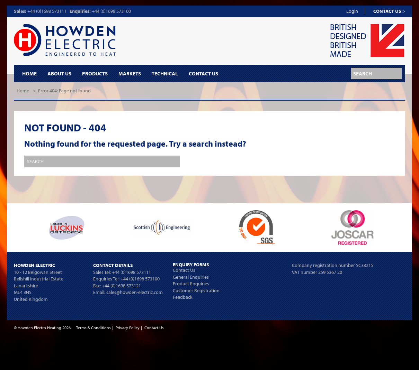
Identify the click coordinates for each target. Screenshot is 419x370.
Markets (129, 74)
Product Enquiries (191, 283)
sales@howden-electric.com (134, 292)
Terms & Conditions (93, 327)
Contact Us (203, 74)
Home (29, 74)
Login (352, 11)
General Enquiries (191, 277)
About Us (59, 74)
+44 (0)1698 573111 (46, 11)
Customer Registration (196, 290)
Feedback (183, 297)
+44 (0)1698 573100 (111, 11)
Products (95, 74)
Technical (165, 74)
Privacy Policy (128, 327)
